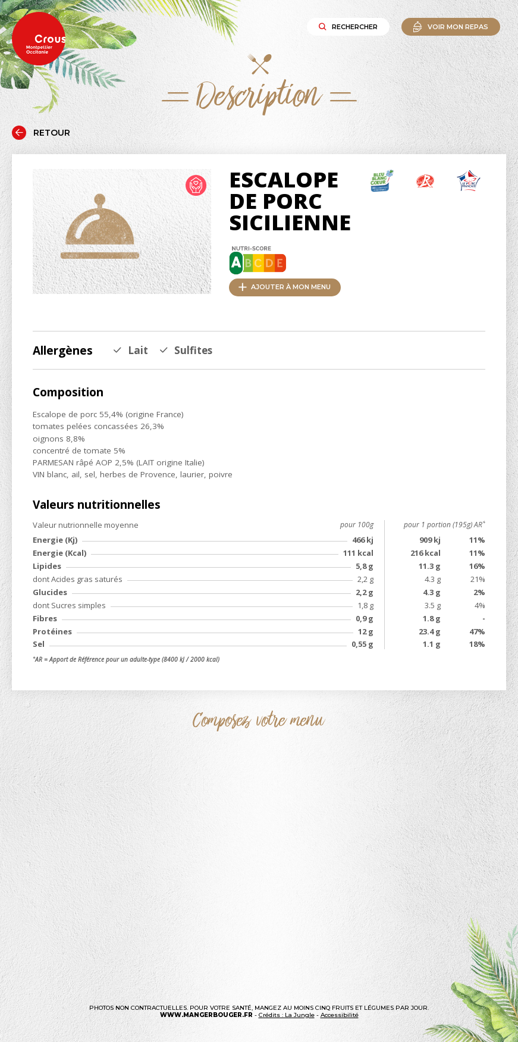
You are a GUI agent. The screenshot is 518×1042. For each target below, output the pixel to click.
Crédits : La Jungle (287, 1015)
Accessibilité (340, 1015)
